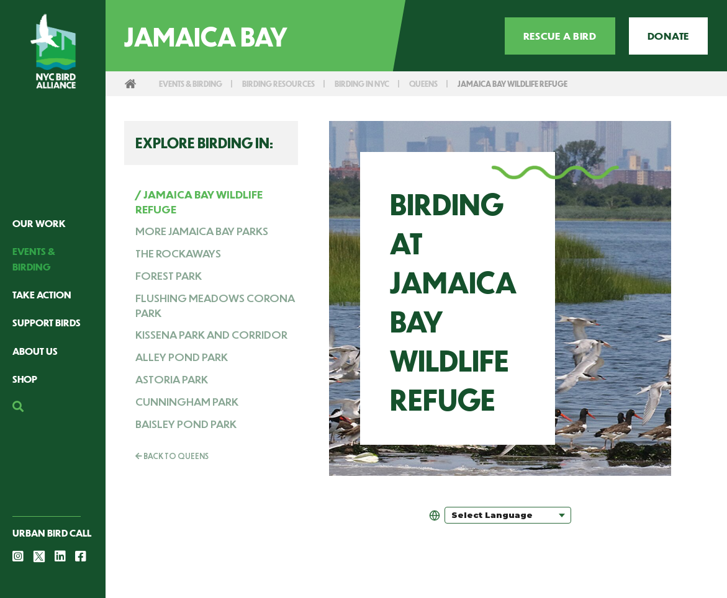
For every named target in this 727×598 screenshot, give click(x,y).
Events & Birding (194, 83)
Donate (668, 35)
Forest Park (168, 275)
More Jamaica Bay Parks (201, 231)
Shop (24, 379)
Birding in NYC (381, 83)
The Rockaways (178, 253)
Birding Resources (290, 83)
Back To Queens (172, 456)
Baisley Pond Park (186, 424)
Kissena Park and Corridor (211, 334)
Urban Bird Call (51, 532)
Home (130, 84)
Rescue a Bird (560, 35)
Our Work (39, 223)
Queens (447, 83)
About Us (35, 351)
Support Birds (46, 322)
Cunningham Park (186, 401)
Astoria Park (171, 379)
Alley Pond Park (181, 357)
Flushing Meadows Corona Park (215, 305)
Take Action (41, 294)
